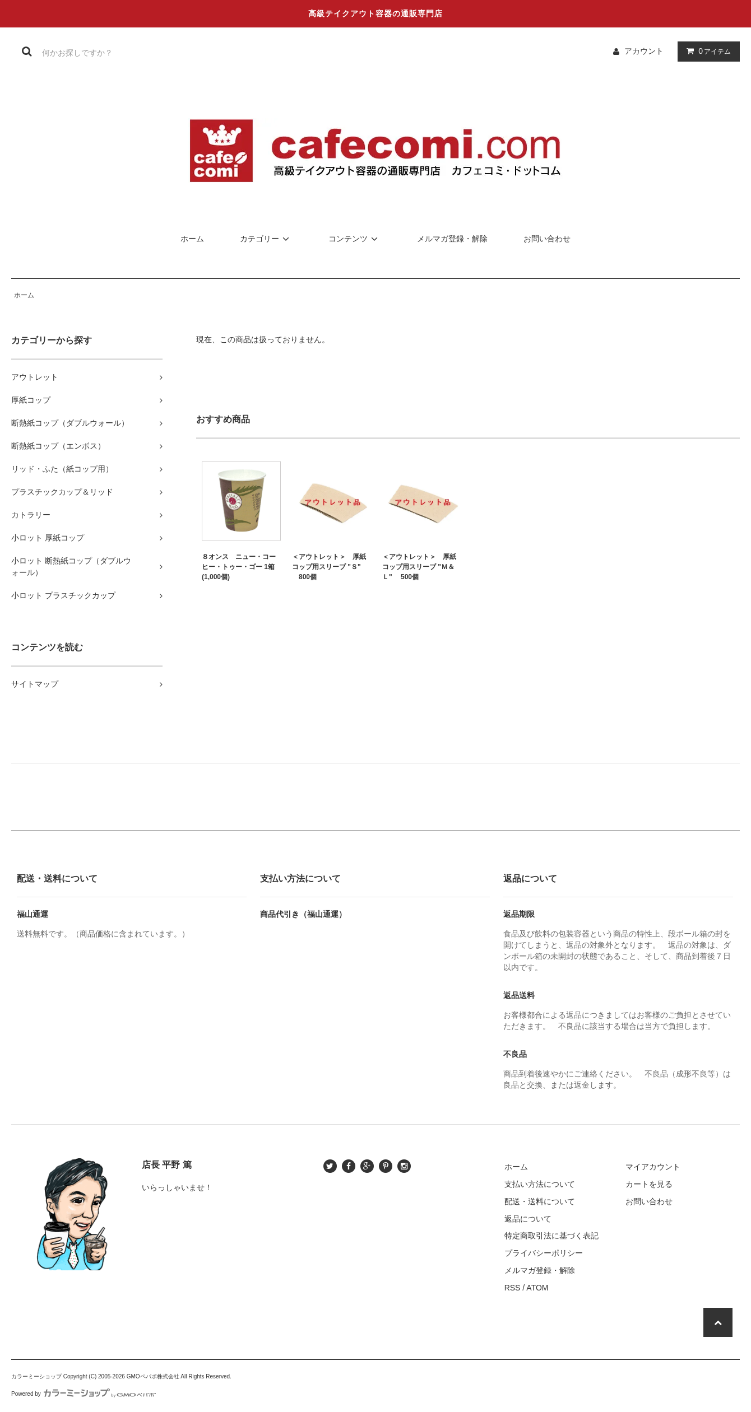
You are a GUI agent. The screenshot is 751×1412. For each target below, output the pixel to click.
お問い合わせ (547, 238)
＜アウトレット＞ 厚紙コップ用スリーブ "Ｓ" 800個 (329, 567)
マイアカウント (652, 1166)
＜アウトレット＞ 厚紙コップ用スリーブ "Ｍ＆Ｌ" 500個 (419, 567)
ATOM (537, 1287)
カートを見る (649, 1184)
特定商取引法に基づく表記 (551, 1235)
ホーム (192, 238)
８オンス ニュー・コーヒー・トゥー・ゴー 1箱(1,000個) (239, 567)
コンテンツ (354, 238)
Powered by (83, 1394)
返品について (527, 1218)
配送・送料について (539, 1201)
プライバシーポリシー (543, 1252)
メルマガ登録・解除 (452, 238)
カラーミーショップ (36, 1376)
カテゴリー (266, 238)
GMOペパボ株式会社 (153, 1376)
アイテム (706, 50)
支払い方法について (539, 1184)
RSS (512, 1287)
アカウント (644, 50)
